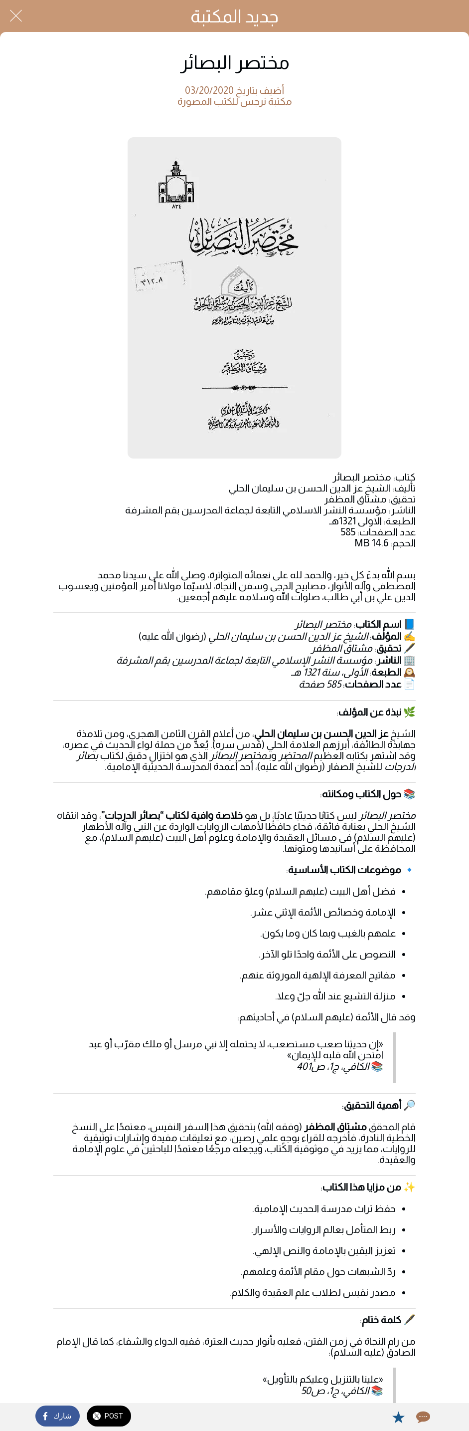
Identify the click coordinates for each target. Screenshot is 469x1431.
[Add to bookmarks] (398, 1417)
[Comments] (422, 1417)
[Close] (16, 16)
